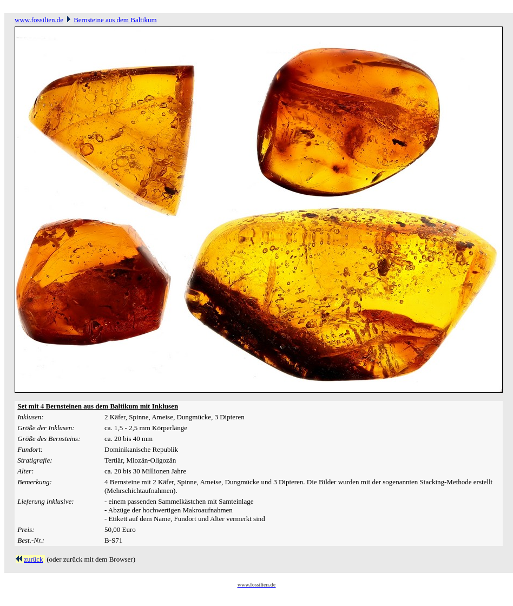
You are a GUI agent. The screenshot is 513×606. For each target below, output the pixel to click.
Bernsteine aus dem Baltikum (115, 20)
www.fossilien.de (39, 20)
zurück (33, 559)
